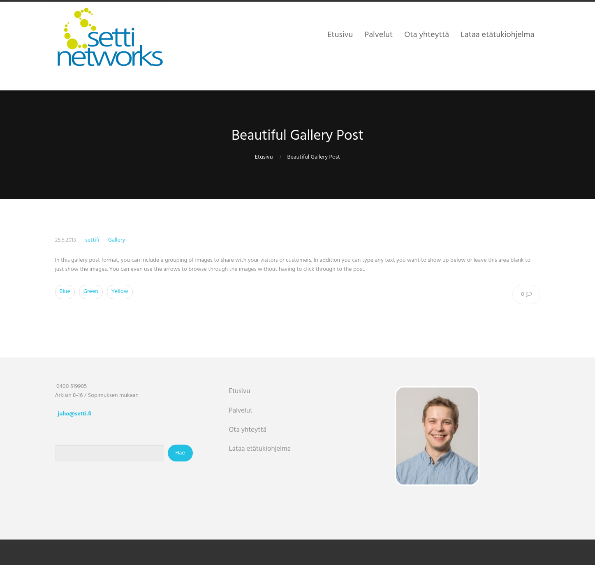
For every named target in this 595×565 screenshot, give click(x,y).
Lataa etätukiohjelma (260, 448)
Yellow (119, 291)
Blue (65, 291)
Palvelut (241, 410)
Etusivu (264, 157)
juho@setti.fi (74, 414)
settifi (92, 240)
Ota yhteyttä (248, 430)
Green (90, 291)
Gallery (116, 240)
